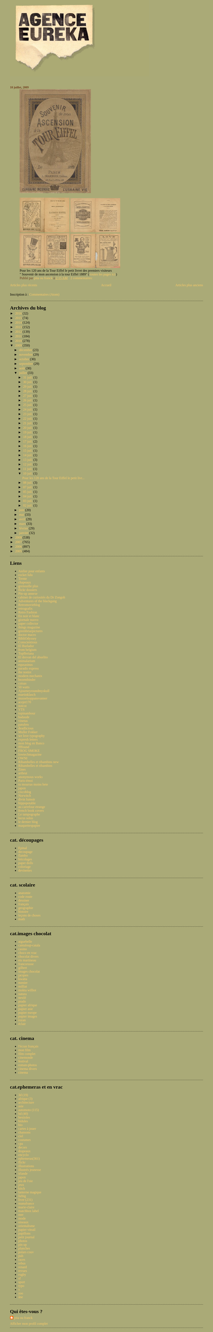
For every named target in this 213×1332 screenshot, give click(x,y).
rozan (22, 1020)
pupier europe (27, 1012)
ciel (20, 1136)
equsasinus (25, 664)
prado (22, 1001)
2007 (19, 542)
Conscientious (27, 642)
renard (22, 1267)
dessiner (23, 900)
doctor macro (27, 634)
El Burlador (26, 646)
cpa (20, 1143)
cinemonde (25, 1057)
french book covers (31, 810)
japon (22, 788)
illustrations (26, 1166)
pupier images (27, 1016)
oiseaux (23, 1222)
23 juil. (28, 414)
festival (23, 1061)
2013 (19, 327)
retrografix (25, 608)
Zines (22, 769)
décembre (26, 350)
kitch (21, 1188)
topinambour (26, 713)
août (22, 368)
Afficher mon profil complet (29, 1323)
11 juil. (28, 469)
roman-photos (27, 1065)
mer (21, 1214)
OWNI (22, 758)
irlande (22, 1173)
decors (22, 1147)
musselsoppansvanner (32, 698)
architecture (26, 1102)
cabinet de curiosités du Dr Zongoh (41, 597)
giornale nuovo (28, 620)
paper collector (28, 623)
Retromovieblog (29, 605)
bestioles (24, 1117)
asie (21, 1106)
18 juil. (28, 437)
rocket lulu (25, 575)
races (21, 1259)
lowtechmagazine (30, 754)
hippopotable (27, 803)
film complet (26, 1054)
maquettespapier (29, 825)
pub (20, 1256)
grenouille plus (28, 586)
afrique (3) (25, 1098)
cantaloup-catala (29, 945)
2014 (19, 322)
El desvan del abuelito (33, 657)
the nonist (24, 672)
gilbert (22, 967)
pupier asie (25, 1009)
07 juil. (28, 487)
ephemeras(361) (29, 1158)
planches (24, 1248)
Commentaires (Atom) (44, 294)
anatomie (24, 893)
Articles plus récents (23, 285)
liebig (22, 1196)
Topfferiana (26, 653)
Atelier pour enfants (31, 571)
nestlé (22, 997)
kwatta (22, 979)
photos (22, 1241)
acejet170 (24, 702)
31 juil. (28, 377)
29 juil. (28, 386)
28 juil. (28, 391)
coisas (22, 683)
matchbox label (28, 1211)
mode (22, 1218)
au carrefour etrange (31, 807)
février (24, 528)
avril (22, 519)
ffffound (23, 747)
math (21, 919)
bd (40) (23, 1113)
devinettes (25, 870)
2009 (19, 345)
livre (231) (25, 1199)
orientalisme (26, 1226)
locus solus (25, 818)
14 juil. (28, 455)
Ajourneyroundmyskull (33, 691)
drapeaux (24, 1151)
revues (22, 1271)
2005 (19, 551)
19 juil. (28, 432)
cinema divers (27, 1069)
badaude (23, 717)
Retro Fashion (27, 612)
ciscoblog (24, 792)
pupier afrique (27, 1005)
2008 (19, 537)
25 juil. (28, 405)
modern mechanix (30, 676)
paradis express (28, 668)
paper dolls (25, 863)
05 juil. (28, 491)
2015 (19, 318)
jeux (21, 1184)
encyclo (23, 1155)
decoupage (25, 851)
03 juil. (28, 501)
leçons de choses (29, 915)
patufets (23, 724)
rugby (22, 1274)
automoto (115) (28, 1110)
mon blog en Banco (31, 743)
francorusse (26, 964)
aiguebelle (25, 941)
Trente (22, 578)
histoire (23, 911)
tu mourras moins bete (33, 784)
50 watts (24, 687)
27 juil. (28, 395)
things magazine (29, 627)
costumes (24, 1140)
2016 (19, 313)
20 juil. (28, 427)
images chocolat (29, 971)
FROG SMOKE (29, 750)
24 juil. (28, 409)
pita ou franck (23, 1318)
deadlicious (25, 728)
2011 (18, 336)
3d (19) (23, 1095)
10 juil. (28, 473)
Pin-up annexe (27, 593)
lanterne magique (29, 1192)
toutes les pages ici (103, 274)
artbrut (22, 773)
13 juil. (28, 459)
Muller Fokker (28, 732)
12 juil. (28, 464)
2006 (19, 546)
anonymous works (30, 777)
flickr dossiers (27, 590)
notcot (22, 706)
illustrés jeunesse (29, 1170)
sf (19, 1278)
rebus (22, 1263)
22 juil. (28, 418)
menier (22, 982)
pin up (22, 1244)
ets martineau (27, 960)
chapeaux (24, 582)
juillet (23, 373)
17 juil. (28, 441)
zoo (20, 1293)
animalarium (26, 661)
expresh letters (28, 739)
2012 (19, 331)
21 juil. (28, 423)
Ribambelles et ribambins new (38, 762)
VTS (21, 709)
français (23, 904)
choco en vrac (27, 953)
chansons (24, 1132)
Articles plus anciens (189, 285)
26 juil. (28, 400)
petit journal (26, 1237)
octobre (24, 359)
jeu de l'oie (25, 1181)
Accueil (106, 285)
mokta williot (27, 990)
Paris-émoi (25, 780)
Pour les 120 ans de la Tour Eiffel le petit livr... (53, 478)
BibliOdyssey (27, 638)
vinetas (23, 721)
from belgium (27, 649)
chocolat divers (28, 956)
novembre (26, 354)
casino (22, 949)
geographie (25, 908)
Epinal (22, 848)
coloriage (24, 866)
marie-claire (26, 1207)
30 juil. (28, 382)
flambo (23, 855)
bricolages (25, 859)
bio (20, 1125)
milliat (22, 986)
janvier (24, 533)
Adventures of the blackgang (37, 601)
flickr (22, 1162)
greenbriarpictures (30, 631)
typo (21, 1286)
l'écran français (28, 1046)
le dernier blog (28, 822)
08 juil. (28, 482)
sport (21, 1282)
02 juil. (28, 505)
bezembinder (27, 679)
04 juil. (28, 496)
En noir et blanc (29, 616)
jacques (23, 975)
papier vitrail (26, 1229)
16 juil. (28, 446)
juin (22, 510)
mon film (24, 1050)
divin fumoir (26, 799)
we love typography (31, 736)
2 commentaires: (82, 278)
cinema (23, 1072)
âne (20, 1297)
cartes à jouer (27, 1128)
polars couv (26, 1252)
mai (22, 514)
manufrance (26, 1203)
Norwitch (24, 795)
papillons (24, 1233)
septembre (26, 363)
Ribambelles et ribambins (35, 765)
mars (22, 523)
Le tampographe (29, 814)
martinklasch (27, 694)
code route (25, 896)
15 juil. (28, 450)
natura (22, 994)
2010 (19, 341)
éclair (22, 1024)
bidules (23, 1121)
